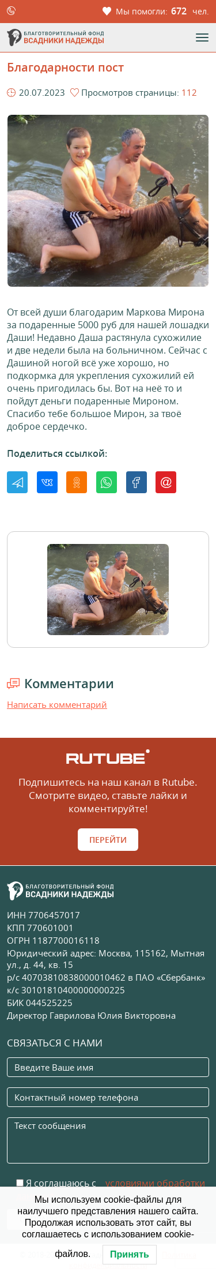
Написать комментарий (57, 704)
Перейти (108, 839)
